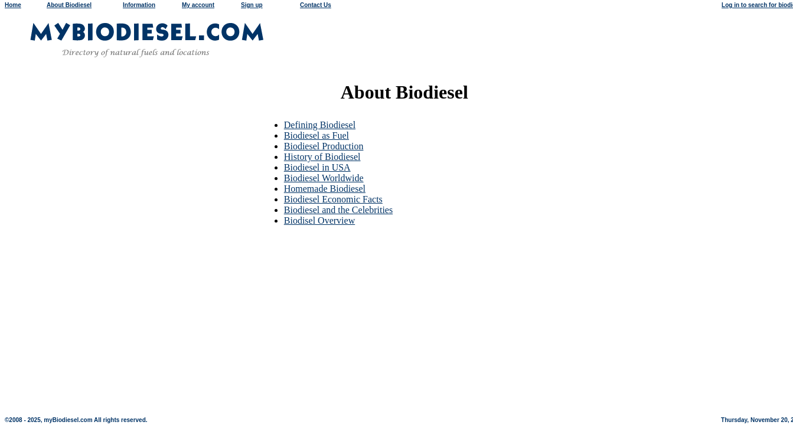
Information (139, 5)
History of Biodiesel (322, 157)
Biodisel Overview (319, 220)
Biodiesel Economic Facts (333, 199)
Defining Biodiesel (319, 125)
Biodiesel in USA (317, 167)
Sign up (252, 5)
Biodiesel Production (324, 146)
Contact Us (315, 5)
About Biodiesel (69, 5)
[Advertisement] (398, 253)
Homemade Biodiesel (325, 189)
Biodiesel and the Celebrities (338, 210)
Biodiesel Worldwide (324, 178)
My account (198, 5)
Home (13, 5)
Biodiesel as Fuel (316, 135)
